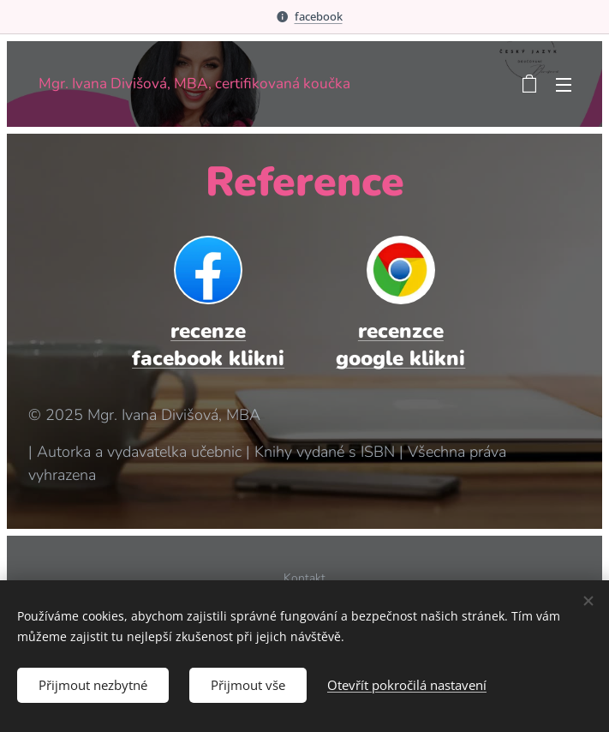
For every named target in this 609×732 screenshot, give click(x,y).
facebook (319, 16)
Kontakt (304, 578)
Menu (563, 85)
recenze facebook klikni (208, 344)
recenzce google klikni (400, 344)
